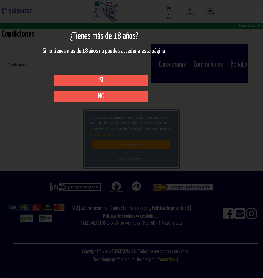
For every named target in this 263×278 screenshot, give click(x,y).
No (101, 96)
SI (101, 80)
